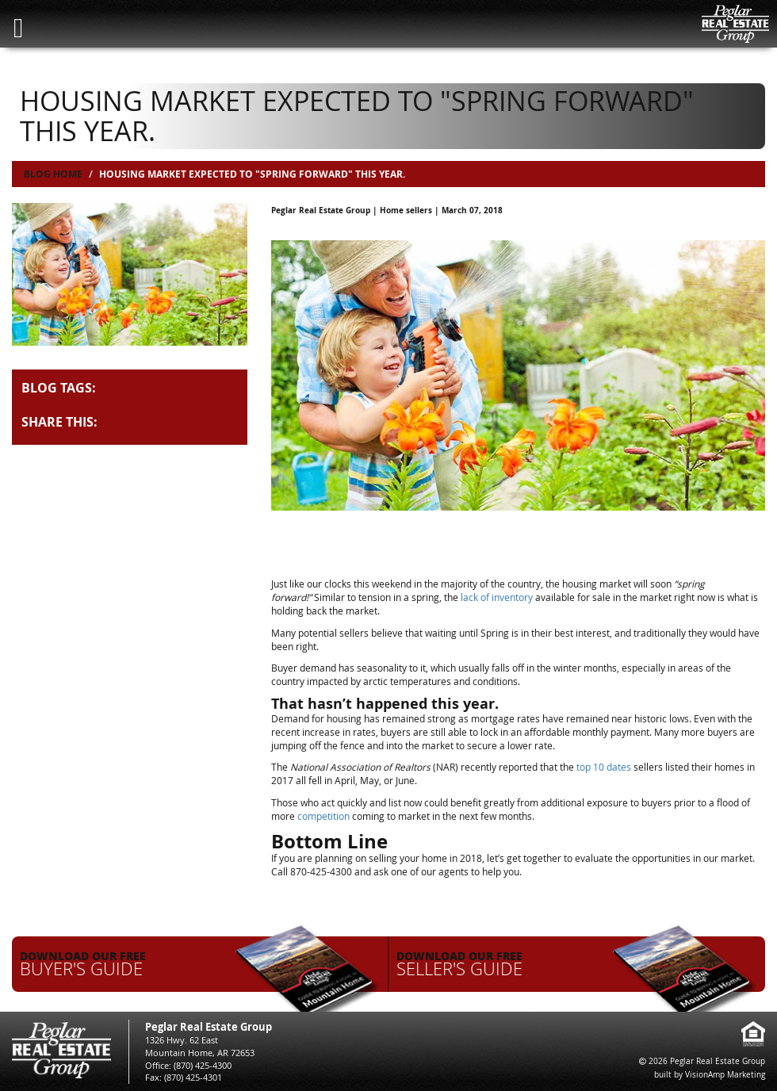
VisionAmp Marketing (725, 1075)
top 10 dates (603, 766)
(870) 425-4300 (203, 1065)
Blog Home (53, 174)
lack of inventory (497, 597)
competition (323, 816)
